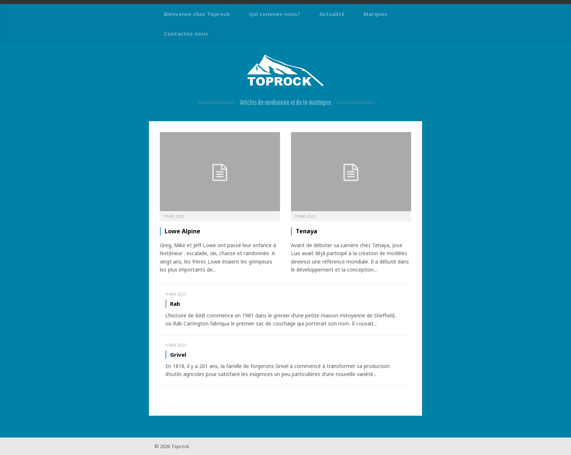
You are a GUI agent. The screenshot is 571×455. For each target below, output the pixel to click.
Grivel (178, 354)
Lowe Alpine (182, 231)
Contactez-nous (186, 33)
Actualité (331, 13)
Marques (375, 13)
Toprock (180, 446)
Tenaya (306, 231)
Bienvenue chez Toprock (197, 13)
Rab (175, 303)
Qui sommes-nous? (274, 13)
